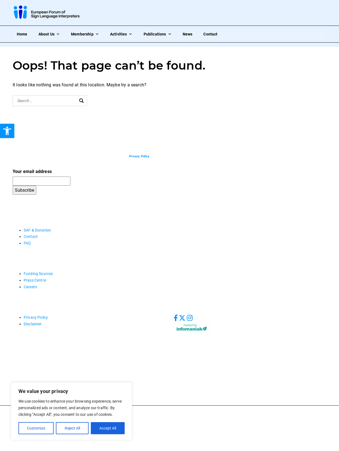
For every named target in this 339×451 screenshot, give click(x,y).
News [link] (188, 34)
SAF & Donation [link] (37, 230)
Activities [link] (121, 34)
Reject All (72, 428)
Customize (36, 428)
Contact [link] (210, 34)
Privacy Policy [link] (36, 317)
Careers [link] (30, 287)
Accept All (107, 428)
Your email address (32, 171)
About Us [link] (49, 34)
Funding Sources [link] (38, 273)
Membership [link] (85, 34)
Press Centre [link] (35, 280)
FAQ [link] (27, 243)
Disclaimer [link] (33, 324)
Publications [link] (158, 34)
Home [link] (22, 34)
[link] (7, 131)
